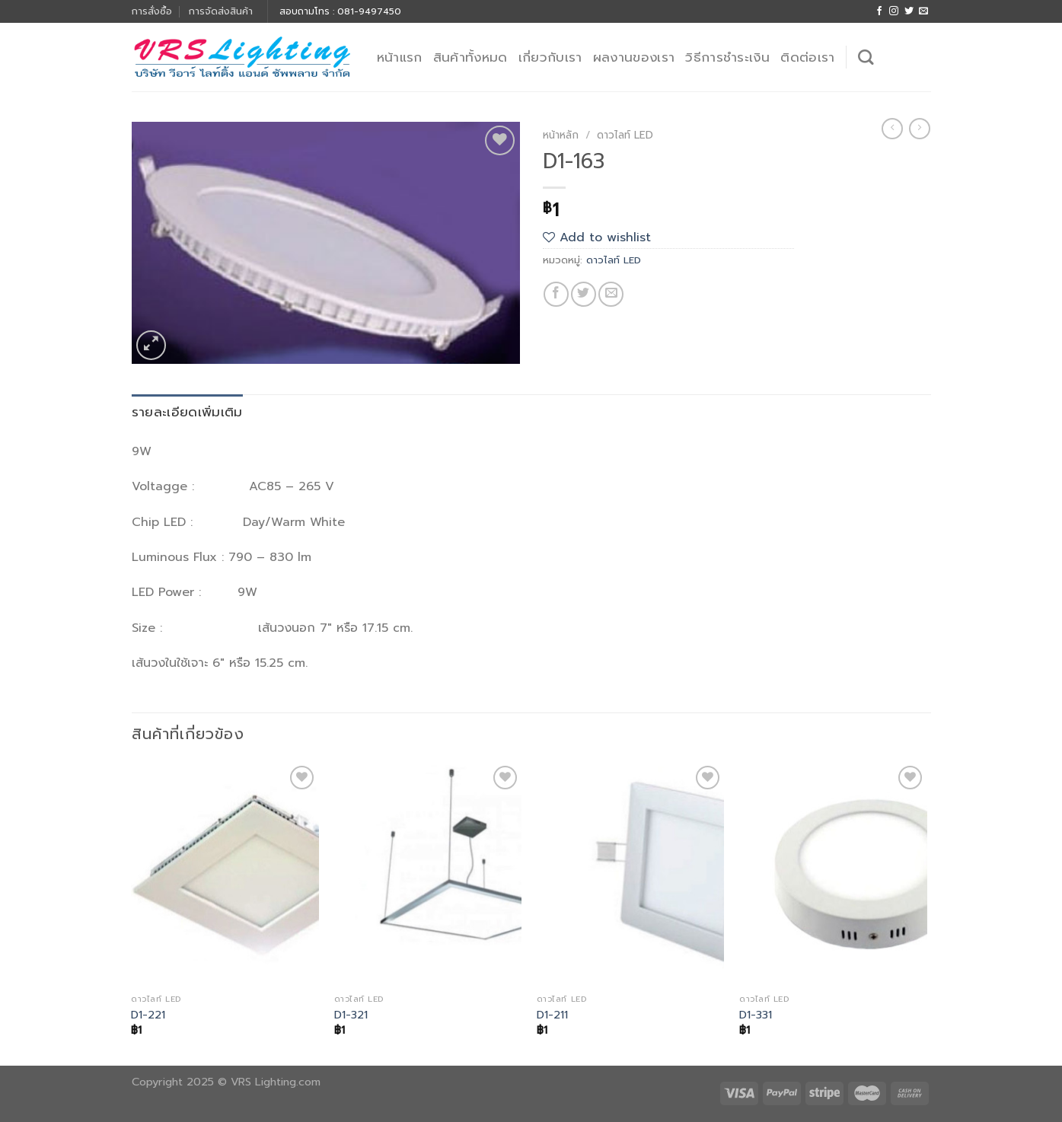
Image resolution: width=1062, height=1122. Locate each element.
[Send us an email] (923, 11)
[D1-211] (631, 874)
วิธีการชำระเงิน (727, 57)
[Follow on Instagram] (893, 11)
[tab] (187, 412)
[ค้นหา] (865, 57)
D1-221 (148, 1015)
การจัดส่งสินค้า (221, 11)
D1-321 (351, 1015)
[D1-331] (833, 874)
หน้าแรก (400, 57)
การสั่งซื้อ (152, 11)
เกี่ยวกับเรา (550, 57)
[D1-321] (428, 874)
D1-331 (755, 1015)
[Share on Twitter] (583, 294)
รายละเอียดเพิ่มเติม (187, 412)
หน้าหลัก (561, 135)
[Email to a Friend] (610, 294)
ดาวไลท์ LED (625, 135)
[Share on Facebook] (556, 294)
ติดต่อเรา (807, 57)
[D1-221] (225, 874)
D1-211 (552, 1015)
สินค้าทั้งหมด (470, 57)
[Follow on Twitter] (909, 11)
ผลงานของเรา (634, 57)
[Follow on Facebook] (879, 11)
